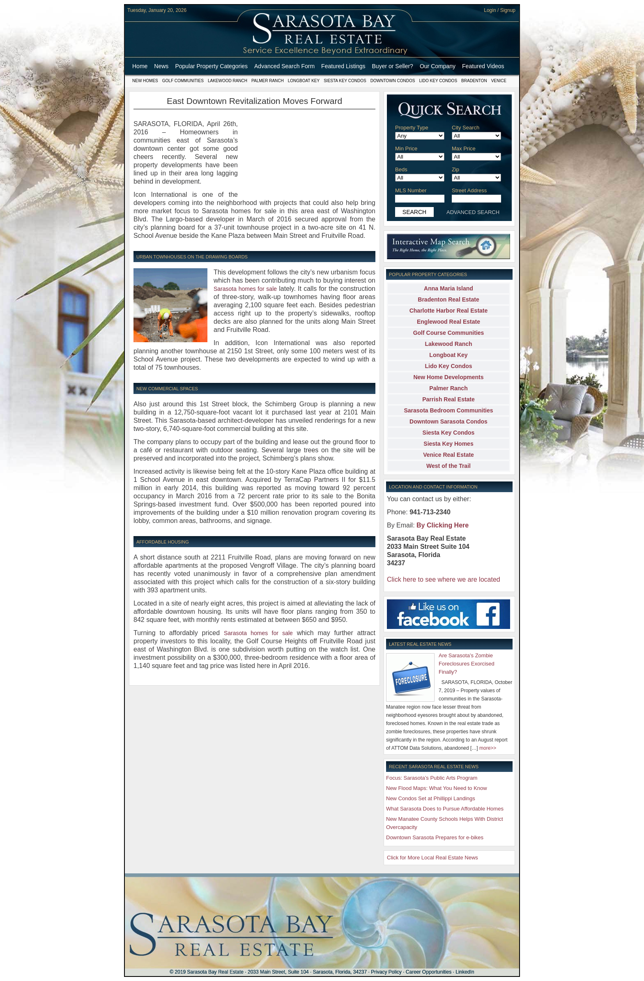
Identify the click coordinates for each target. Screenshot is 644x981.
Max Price (464, 148)
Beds (401, 169)
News (161, 66)
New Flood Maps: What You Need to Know (436, 788)
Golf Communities (183, 80)
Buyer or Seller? (392, 66)
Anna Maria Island (448, 288)
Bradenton (474, 80)
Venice (498, 80)
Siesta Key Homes (448, 443)
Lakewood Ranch (227, 80)
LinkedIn (464, 972)
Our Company (437, 66)
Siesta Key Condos (345, 80)
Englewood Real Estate (448, 321)
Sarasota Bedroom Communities (448, 410)
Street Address (469, 190)
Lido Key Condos (438, 80)
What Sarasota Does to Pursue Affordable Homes (445, 809)
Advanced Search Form (284, 66)
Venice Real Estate (448, 454)
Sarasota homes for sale (245, 289)
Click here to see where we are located (443, 579)
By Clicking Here (442, 525)
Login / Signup (499, 10)
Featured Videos (483, 66)
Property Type (411, 127)
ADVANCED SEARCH (472, 212)
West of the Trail (448, 466)
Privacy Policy (386, 972)
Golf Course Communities (448, 332)
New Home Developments (448, 377)
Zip (455, 169)
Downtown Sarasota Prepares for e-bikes (434, 837)
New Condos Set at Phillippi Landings (430, 798)
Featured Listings (343, 66)
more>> (487, 748)
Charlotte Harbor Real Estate (448, 310)
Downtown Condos (392, 80)
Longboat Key (304, 80)
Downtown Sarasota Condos (448, 421)
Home (139, 66)
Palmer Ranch (267, 80)
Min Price (406, 148)
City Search (465, 127)
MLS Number (411, 190)
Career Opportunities (428, 972)
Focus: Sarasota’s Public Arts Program (431, 778)
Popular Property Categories (211, 66)
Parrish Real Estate (448, 399)
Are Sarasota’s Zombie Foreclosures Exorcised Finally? (466, 663)
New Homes (145, 80)
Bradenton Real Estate (448, 299)
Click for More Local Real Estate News (432, 857)
